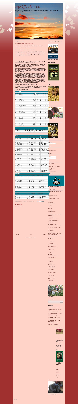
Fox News (49, 205)
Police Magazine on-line (52, 168)
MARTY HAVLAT (21, 107)
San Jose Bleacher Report (52, 224)
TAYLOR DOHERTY (19, 182)
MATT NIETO (20, 106)
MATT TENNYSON (19, 188)
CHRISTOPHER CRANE (20, 143)
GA (42, 129)
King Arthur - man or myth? (52, 315)
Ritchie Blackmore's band (52, 278)
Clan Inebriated (50, 202)
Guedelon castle (50, 243)
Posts (50, 156)
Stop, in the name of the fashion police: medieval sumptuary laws (54, 321)
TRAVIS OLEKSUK (19, 160)
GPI (25, 129)
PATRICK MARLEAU (19, 157)
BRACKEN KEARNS (21, 119)
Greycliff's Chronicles (28, 6)
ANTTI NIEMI (18, 130)
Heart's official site (51, 269)
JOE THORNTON (21, 95)
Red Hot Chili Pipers (51, 264)
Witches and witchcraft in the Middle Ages (54, 311)
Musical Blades (50, 261)
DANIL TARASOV (19, 166)
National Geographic (51, 217)
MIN (29, 129)
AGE (39, 137)
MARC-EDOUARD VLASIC (22, 105)
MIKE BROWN (21, 118)
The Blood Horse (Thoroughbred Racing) (54, 227)
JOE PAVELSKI (21, 94)
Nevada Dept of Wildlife (52, 222)
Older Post (44, 234)
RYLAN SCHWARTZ (19, 163)
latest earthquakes (51, 213)
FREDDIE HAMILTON (21, 125)
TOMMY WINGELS (21, 100)
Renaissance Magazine (52, 257)
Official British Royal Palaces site (53, 255)
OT (36, 129)
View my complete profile (52, 150)
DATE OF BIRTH (34, 137)
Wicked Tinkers (50, 280)
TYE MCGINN (19, 158)
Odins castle (50, 254)
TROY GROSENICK (19, 196)
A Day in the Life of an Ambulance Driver (54, 191)
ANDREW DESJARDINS (22, 112)
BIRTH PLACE (43, 137)
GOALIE (17, 129)
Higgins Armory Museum (52, 246)
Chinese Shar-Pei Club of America (53, 198)
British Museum (50, 238)
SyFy (57, 377)
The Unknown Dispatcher (52, 171)
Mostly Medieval (50, 252)
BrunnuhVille (50, 263)
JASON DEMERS (19, 181)
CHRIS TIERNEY (19, 169)
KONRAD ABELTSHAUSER (20, 176)
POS (17, 93)
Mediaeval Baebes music (52, 267)
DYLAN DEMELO (19, 180)
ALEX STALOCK (19, 198)
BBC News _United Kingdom (52, 195)
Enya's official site (51, 275)
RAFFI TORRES (21, 117)
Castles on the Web (51, 241)
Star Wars (57, 375)
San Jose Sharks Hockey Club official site (54, 225)
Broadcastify (50, 196)
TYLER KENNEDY (21, 111)
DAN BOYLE (20, 101)
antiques (57, 369)
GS (27, 129)
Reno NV (57, 372)
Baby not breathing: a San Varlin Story (54, 317)
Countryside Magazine (51, 203)
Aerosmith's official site (51, 266)
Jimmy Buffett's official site (52, 272)
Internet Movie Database (52, 211)
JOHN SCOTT (19, 164)
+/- (37, 93)
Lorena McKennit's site (51, 277)
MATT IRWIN (18, 186)
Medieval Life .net (51, 249)
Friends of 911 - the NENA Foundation (54, 166)
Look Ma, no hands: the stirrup (53, 322)
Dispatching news (51, 163)
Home (31, 234)
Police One (50, 169)
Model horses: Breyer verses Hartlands (54, 324)
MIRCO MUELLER (19, 187)
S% (47, 93)
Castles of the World (51, 240)
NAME (18, 137)
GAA (32, 129)
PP (40, 93)
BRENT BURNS (21, 99)
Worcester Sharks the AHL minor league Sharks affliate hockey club (54, 234)
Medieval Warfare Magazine (52, 251)
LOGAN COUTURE (21, 98)
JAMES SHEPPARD (19, 165)
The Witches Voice (51, 230)
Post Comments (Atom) (32, 237)
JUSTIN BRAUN (21, 113)
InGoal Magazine (51, 210)
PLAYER (20, 93)
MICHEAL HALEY (19, 148)
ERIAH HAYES (21, 123)
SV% (44, 129)
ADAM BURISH (21, 124)
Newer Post (17, 234)
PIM (38, 93)
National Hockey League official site (53, 218)
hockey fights (50, 208)
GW (43, 93)
